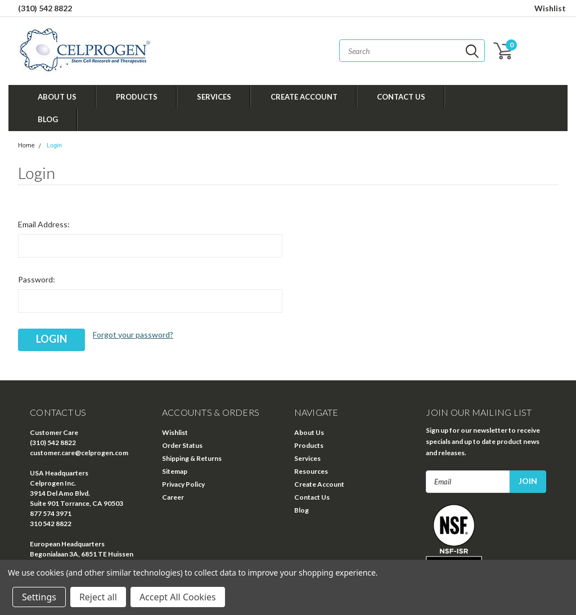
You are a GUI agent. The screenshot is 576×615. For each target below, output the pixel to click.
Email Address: (44, 224)
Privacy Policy (183, 484)
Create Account (304, 96)
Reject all (98, 597)
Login (54, 145)
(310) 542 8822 (45, 8)
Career (173, 497)
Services (214, 96)
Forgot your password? (133, 334)
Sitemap (174, 471)
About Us (57, 96)
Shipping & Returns (192, 458)
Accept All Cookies (178, 597)
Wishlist (550, 8)
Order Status (182, 445)
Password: (36, 279)
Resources (311, 471)
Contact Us (401, 96)
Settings (39, 597)
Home (26, 145)
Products (137, 96)
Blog (48, 119)
